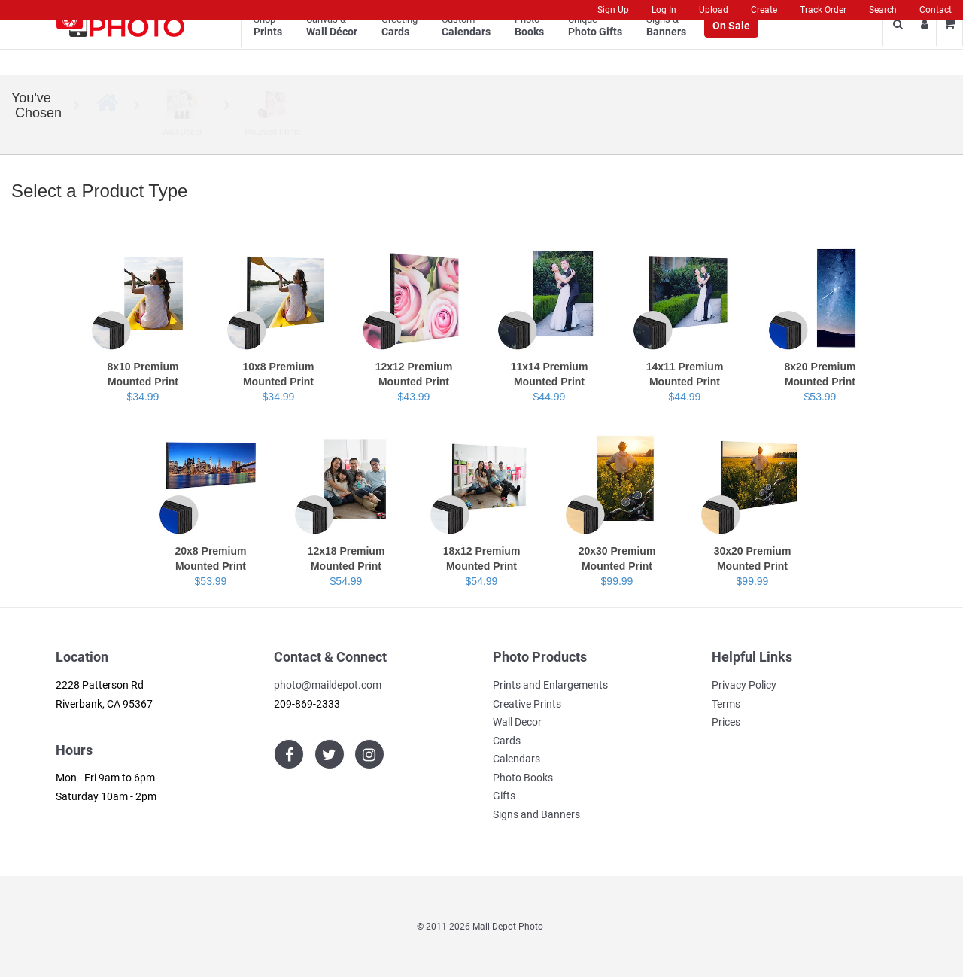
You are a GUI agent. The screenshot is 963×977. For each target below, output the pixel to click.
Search (883, 10)
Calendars (516, 759)
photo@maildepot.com (327, 685)
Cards (507, 741)
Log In (664, 10)
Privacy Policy (744, 685)
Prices (726, 722)
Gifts (504, 796)
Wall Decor (517, 722)
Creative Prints (527, 704)
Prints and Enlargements (550, 685)
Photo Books (523, 778)
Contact (935, 10)
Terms (726, 704)
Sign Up (613, 10)
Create (764, 10)
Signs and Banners (536, 814)
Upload (713, 10)
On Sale (731, 46)
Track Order (823, 10)
